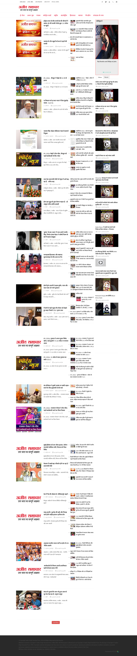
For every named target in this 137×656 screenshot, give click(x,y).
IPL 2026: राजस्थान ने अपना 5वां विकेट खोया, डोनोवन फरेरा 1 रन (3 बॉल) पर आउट (82, 346)
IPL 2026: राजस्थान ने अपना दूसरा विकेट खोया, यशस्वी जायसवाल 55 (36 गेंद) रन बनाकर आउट (80, 361)
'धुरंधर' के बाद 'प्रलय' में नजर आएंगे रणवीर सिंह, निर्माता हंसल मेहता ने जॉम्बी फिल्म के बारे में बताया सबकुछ (56, 234)
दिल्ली (46, 28)
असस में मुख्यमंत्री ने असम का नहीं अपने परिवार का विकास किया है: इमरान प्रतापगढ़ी (81, 250)
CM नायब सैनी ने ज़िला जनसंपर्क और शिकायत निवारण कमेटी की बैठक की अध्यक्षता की (81, 31)
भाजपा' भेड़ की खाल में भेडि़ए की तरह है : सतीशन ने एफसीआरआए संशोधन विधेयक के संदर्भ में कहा (81, 496)
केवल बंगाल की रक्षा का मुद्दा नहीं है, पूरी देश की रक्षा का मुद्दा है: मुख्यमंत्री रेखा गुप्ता (82, 510)
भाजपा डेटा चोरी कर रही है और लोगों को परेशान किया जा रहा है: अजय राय (81, 213)
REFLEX (114, 651)
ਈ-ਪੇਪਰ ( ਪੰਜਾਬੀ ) (55, 2)
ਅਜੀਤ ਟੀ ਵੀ (47, 2)
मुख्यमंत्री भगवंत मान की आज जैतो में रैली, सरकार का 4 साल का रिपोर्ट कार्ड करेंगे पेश (82, 258)
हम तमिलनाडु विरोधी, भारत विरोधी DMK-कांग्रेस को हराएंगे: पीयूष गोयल (81, 187)
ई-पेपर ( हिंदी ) (30, 2)
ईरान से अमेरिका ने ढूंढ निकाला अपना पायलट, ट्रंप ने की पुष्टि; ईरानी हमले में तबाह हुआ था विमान (82, 242)
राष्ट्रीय (46, 184)
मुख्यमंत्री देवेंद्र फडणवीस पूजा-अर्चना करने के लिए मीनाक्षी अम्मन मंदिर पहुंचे (81, 23)
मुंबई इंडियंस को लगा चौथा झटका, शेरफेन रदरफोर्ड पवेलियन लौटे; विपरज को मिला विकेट (55, 447)
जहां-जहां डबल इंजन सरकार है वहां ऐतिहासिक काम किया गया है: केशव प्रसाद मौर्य (82, 275)
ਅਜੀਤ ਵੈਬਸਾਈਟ (38, 2)
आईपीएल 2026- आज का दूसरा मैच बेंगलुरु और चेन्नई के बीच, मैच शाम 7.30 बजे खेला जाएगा (81, 133)
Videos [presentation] (100, 77)
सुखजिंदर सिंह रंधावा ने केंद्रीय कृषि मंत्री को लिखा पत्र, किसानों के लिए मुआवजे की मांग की (84, 141)
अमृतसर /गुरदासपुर (49, 548)
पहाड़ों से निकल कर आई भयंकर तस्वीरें (105, 155)
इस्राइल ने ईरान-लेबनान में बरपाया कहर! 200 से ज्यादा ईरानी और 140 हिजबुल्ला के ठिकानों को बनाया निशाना (81, 287)
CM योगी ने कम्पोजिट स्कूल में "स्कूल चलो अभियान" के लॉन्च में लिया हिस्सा (81, 565)
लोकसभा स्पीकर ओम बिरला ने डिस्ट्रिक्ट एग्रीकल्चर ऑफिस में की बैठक (81, 526)
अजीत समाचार (22, 2)
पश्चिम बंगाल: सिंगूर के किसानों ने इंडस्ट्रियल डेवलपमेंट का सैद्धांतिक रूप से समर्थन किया (81, 100)
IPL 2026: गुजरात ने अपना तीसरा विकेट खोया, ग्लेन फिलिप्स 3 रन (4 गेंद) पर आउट (82, 320)
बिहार (46, 207)
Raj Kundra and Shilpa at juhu (106, 61)
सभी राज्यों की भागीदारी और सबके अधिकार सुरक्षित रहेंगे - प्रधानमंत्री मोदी (81, 155)
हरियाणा (47, 105)
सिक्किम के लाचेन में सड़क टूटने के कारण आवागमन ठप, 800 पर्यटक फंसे (81, 51)
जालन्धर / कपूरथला (49, 46)
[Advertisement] (49, 72)
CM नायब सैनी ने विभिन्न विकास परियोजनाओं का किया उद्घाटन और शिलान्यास (81, 518)
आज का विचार (79, 57)
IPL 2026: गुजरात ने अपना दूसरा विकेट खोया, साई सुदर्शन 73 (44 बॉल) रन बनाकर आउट (56, 340)
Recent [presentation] (106, 77)
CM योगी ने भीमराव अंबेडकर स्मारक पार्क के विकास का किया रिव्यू (81, 267)
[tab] (100, 77)
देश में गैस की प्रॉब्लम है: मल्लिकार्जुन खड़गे (56, 494)
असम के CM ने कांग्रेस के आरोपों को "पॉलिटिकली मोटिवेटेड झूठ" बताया (81, 92)
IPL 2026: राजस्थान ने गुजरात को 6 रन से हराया (87, 299)
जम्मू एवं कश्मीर (48, 313)
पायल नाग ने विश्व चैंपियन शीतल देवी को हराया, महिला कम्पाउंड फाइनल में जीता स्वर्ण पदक (81, 399)
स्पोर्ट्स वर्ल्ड (47, 83)
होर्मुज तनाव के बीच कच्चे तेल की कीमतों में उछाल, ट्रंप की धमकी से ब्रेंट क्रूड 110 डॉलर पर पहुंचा (56, 23)
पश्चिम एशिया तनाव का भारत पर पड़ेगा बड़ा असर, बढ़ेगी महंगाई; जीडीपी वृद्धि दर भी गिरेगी (81, 234)
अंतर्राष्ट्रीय (47, 290)
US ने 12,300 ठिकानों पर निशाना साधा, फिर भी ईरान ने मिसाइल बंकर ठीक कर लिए (82, 471)
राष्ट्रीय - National (49, 497)
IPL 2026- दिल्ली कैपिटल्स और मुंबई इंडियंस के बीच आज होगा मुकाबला (84, 545)
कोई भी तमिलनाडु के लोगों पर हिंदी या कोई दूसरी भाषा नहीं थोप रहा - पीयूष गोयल (81, 369)
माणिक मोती (79, 293)
